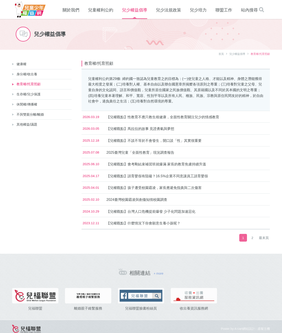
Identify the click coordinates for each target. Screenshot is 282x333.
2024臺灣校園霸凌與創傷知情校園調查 (136, 200)
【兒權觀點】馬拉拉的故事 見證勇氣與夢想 (140, 129)
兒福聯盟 (35, 314)
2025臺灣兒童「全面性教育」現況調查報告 (140, 152)
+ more (158, 275)
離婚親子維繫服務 (88, 314)
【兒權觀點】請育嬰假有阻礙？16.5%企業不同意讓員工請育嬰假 (157, 176)
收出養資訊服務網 (194, 314)
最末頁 (264, 238)
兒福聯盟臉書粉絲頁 (141, 314)
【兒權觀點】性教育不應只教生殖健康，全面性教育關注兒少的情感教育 (162, 117)
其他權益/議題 (27, 124)
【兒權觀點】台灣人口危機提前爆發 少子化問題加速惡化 (150, 211)
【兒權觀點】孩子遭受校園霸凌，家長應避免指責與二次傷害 (154, 188)
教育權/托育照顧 (29, 84)
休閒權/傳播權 (27, 104)
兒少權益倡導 (237, 54)
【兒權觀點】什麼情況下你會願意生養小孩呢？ (143, 223)
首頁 (221, 54)
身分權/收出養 (27, 74)
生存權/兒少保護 (29, 94)
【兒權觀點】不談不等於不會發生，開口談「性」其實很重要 (154, 140)
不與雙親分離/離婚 (30, 114)
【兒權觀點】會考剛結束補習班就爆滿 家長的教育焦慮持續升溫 (156, 164)
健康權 (21, 64)
